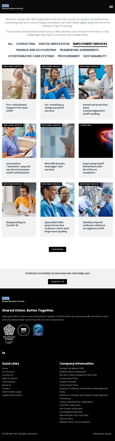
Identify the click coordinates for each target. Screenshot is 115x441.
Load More (57, 249)
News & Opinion (10, 378)
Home (5, 368)
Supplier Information (12, 395)
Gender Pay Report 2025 (72, 368)
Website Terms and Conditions (75, 422)
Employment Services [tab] (90, 44)
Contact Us (57, 281)
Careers (6, 388)
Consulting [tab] (25, 44)
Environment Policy (69, 385)
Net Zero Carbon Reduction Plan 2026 (78, 375)
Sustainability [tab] (95, 56)
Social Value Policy (69, 378)
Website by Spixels (102, 433)
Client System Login (11, 391)
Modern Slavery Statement (73, 371)
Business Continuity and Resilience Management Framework (84, 397)
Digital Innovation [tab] (54, 44)
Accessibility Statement (71, 412)
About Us (6, 385)
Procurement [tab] (69, 56)
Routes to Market (68, 381)
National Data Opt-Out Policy (74, 415)
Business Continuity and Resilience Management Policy (84, 390)
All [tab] (10, 44)
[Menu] (111, 7)
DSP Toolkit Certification (71, 408)
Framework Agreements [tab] (79, 50)
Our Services (8, 371)
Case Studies (8, 381)
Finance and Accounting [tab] (36, 50)
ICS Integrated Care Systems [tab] (31, 56)
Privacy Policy (66, 418)
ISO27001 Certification (70, 405)
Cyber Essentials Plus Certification (76, 401)
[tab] (3, 352)
